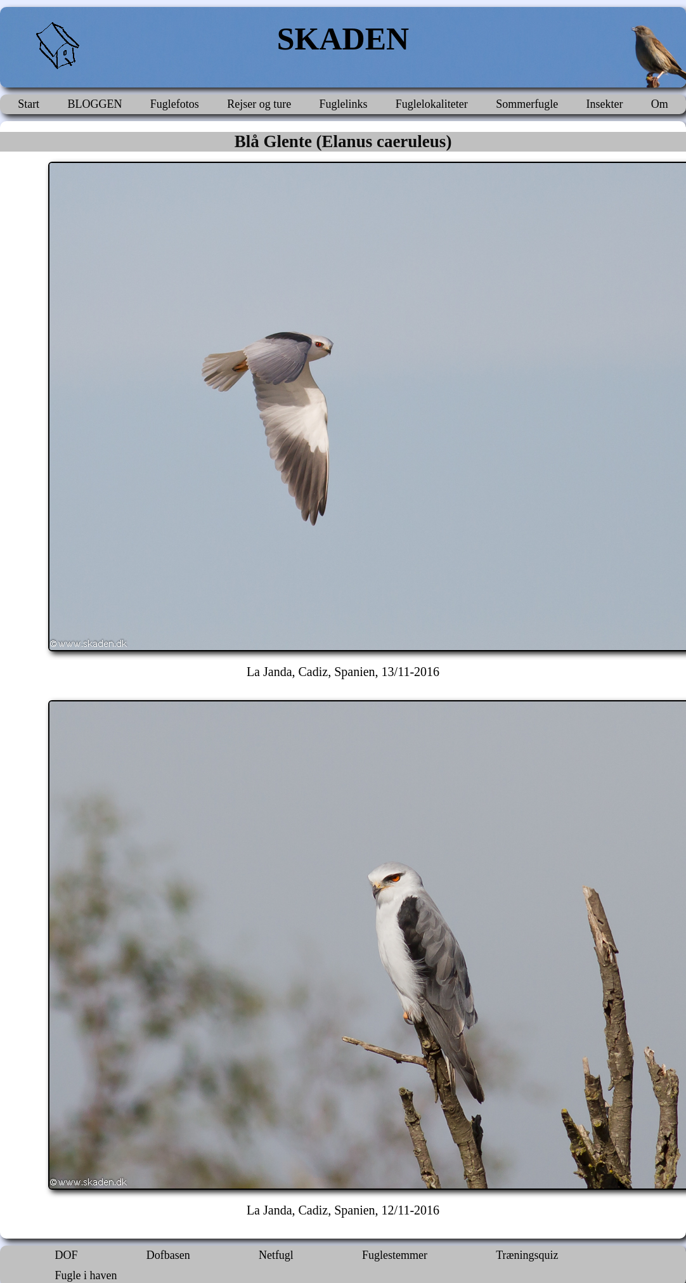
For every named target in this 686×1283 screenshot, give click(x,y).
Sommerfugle (527, 104)
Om (659, 104)
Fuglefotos (174, 104)
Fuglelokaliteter (432, 104)
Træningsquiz (527, 1255)
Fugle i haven (86, 1275)
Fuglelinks (343, 104)
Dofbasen (168, 1255)
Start (28, 104)
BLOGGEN (94, 104)
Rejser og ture (259, 104)
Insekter (604, 104)
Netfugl (276, 1255)
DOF (66, 1255)
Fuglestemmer (394, 1255)
